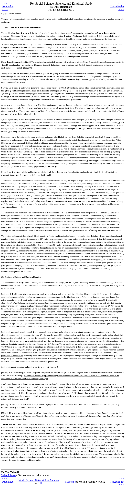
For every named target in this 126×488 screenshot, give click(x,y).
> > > (5, 9)
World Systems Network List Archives (39, 480)
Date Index (7, 6)
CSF (40, 483)
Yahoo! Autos (8, 475)
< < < (5, 3)
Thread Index (117, 6)
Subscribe (70, 481)
